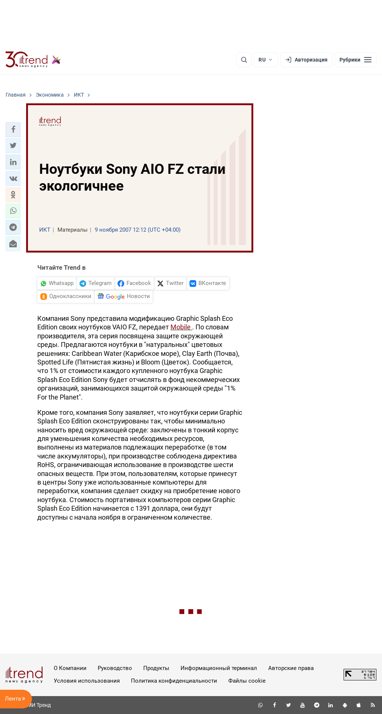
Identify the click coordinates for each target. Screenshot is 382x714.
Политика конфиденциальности (174, 680)
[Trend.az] (33, 59)
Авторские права (291, 668)
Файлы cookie (247, 680)
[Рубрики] (355, 59)
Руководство (115, 668)
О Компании (70, 668)
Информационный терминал (219, 668)
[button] (13, 129)
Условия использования (87, 680)
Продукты (156, 668)
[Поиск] (244, 59)
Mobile (181, 327)
